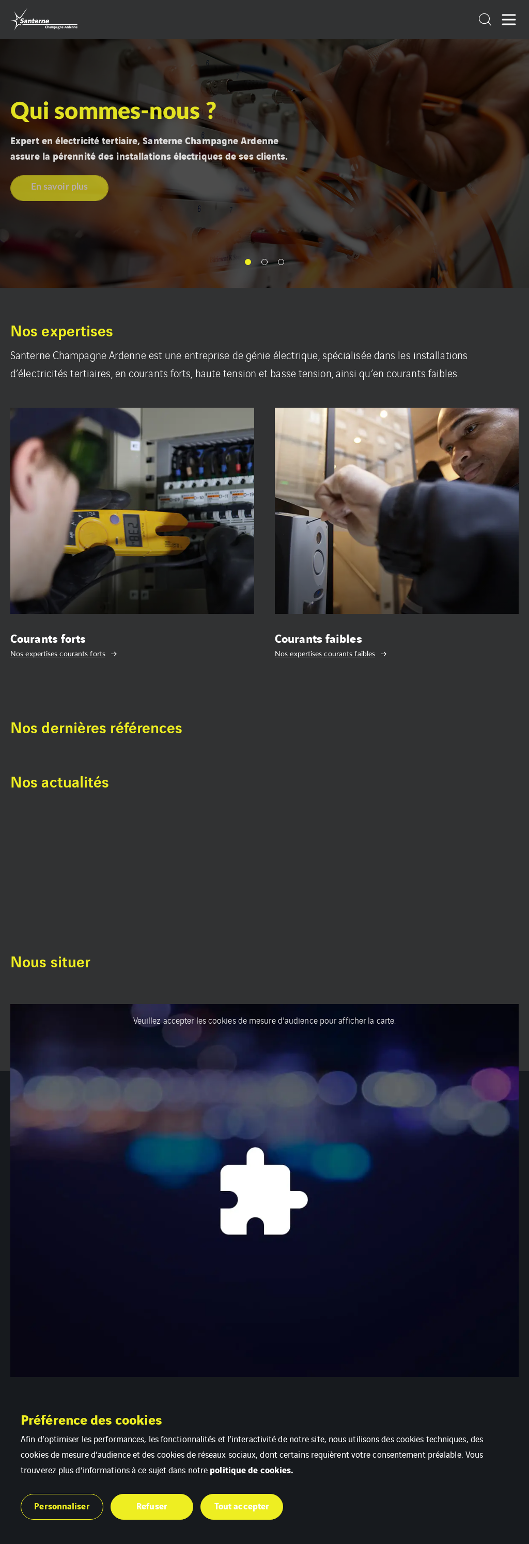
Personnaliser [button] (61, 1505)
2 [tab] (264, 262)
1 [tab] (248, 262)
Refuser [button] (151, 1505)
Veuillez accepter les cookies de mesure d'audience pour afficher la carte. (264, 1020)
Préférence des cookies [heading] (91, 1419)
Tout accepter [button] (241, 1505)
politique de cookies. (251, 1469)
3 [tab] (281, 262)
